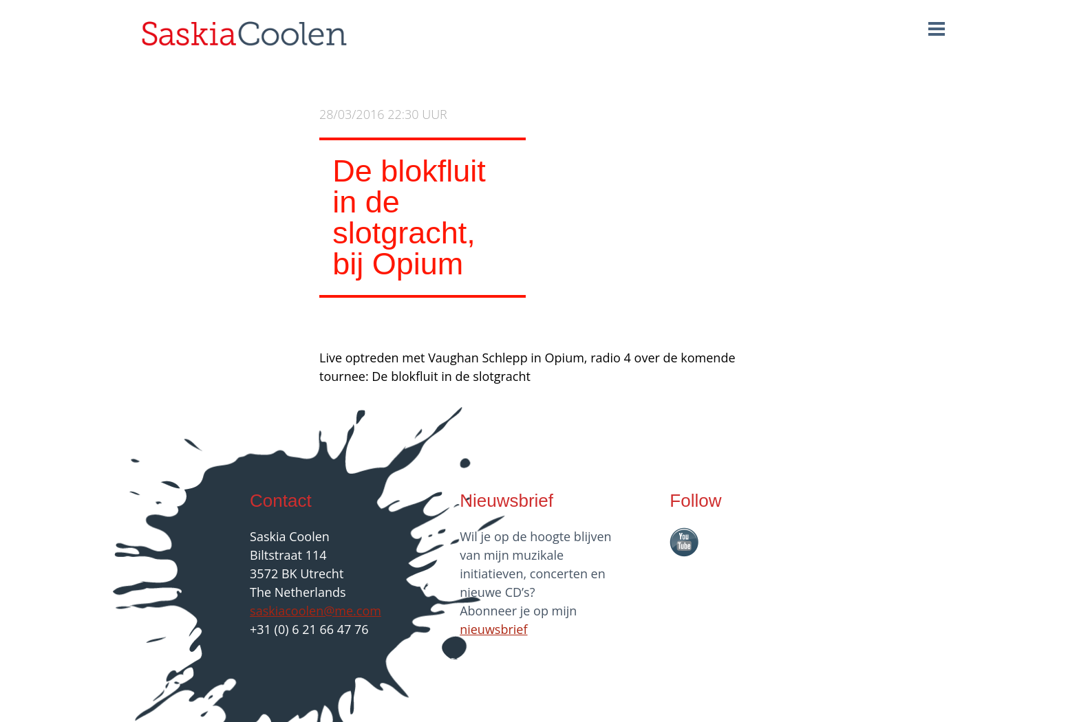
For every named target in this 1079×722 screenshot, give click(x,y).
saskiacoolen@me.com (315, 610)
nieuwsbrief (493, 629)
